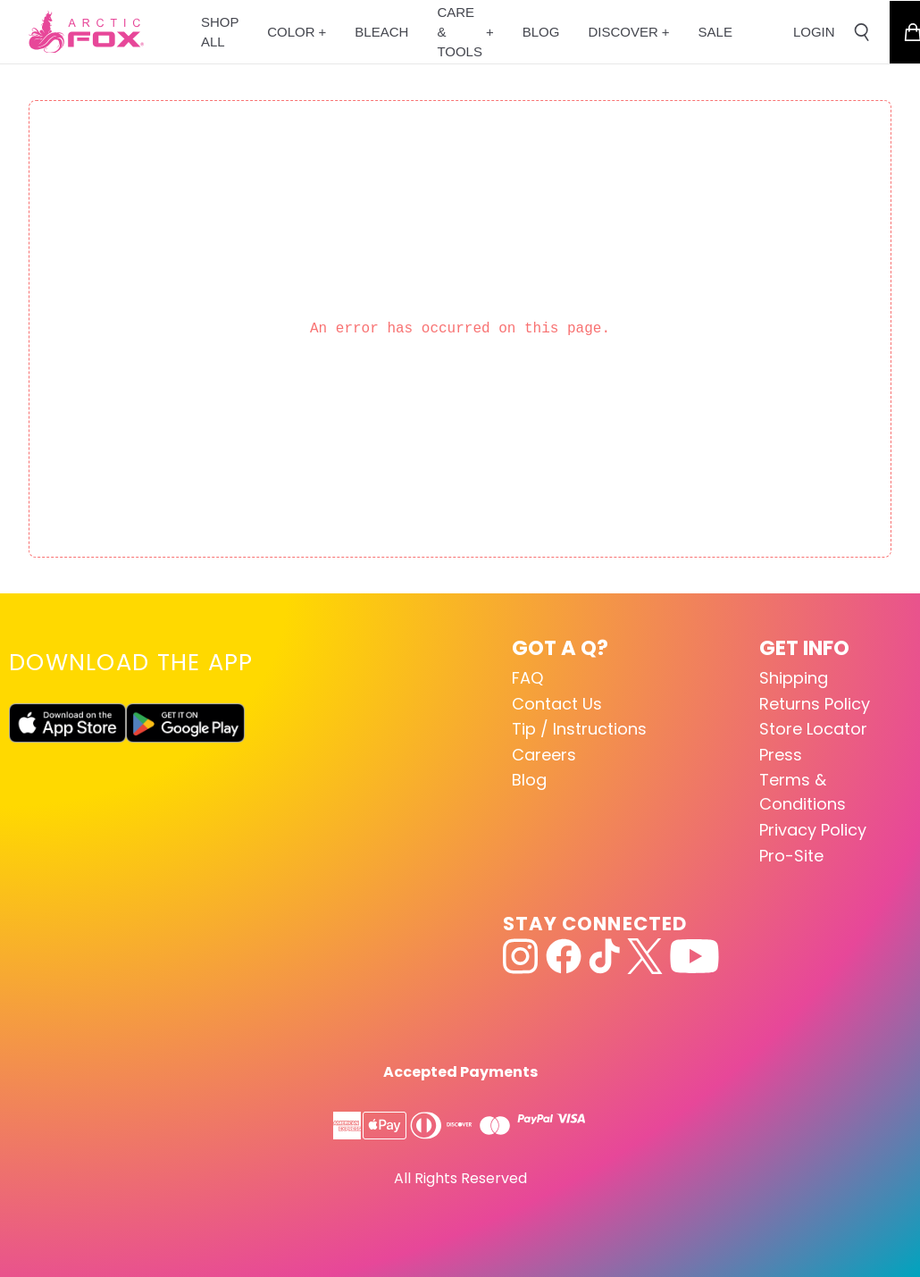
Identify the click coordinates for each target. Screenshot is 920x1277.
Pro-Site (791, 855)
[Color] (296, 31)
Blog (529, 780)
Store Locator (813, 729)
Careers (544, 755)
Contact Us (557, 704)
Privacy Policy (812, 830)
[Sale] (715, 31)
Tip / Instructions (579, 729)
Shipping (793, 678)
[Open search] (862, 32)
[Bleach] (381, 31)
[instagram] (521, 956)
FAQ (527, 678)
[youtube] (694, 956)
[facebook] (563, 956)
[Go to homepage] (86, 32)
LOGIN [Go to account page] (814, 31)
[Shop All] (220, 31)
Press (780, 755)
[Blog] (541, 31)
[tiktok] (604, 956)
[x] (645, 956)
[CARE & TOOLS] (464, 31)
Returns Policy (814, 704)
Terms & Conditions (802, 792)
